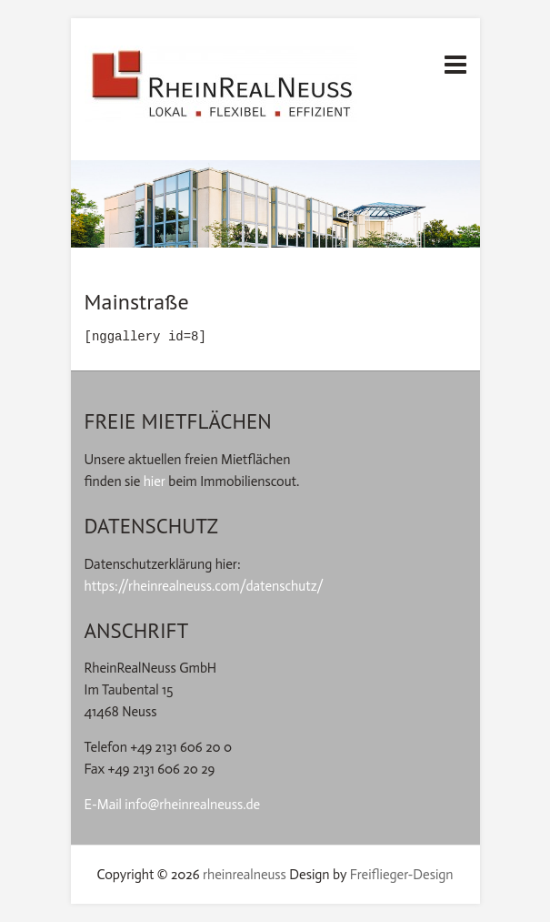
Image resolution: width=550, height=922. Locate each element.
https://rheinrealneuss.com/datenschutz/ (205, 586)
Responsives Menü (455, 64)
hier (154, 481)
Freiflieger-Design (402, 874)
